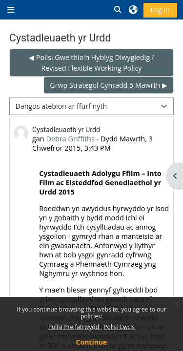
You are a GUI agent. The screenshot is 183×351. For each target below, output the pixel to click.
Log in (160, 9)
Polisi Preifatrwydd (74, 327)
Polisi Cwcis (119, 327)
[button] (118, 10)
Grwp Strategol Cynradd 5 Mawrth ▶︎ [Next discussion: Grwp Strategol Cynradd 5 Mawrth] (108, 85)
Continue (91, 342)
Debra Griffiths (70, 138)
